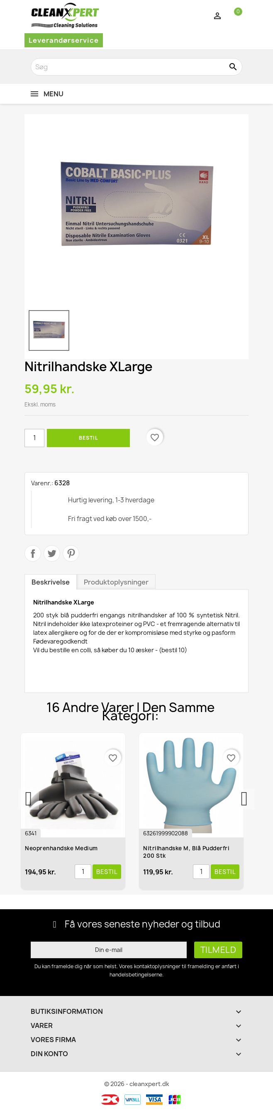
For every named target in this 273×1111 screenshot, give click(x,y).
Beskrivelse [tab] (51, 582)
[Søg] (136, 67)
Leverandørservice (64, 40)
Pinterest (71, 553)
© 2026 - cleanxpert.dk (136, 1084)
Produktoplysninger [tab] (116, 582)
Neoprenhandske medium (61, 848)
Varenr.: (42, 483)
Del (32, 553)
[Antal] (34, 438)
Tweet (52, 553)
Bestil (88, 437)
